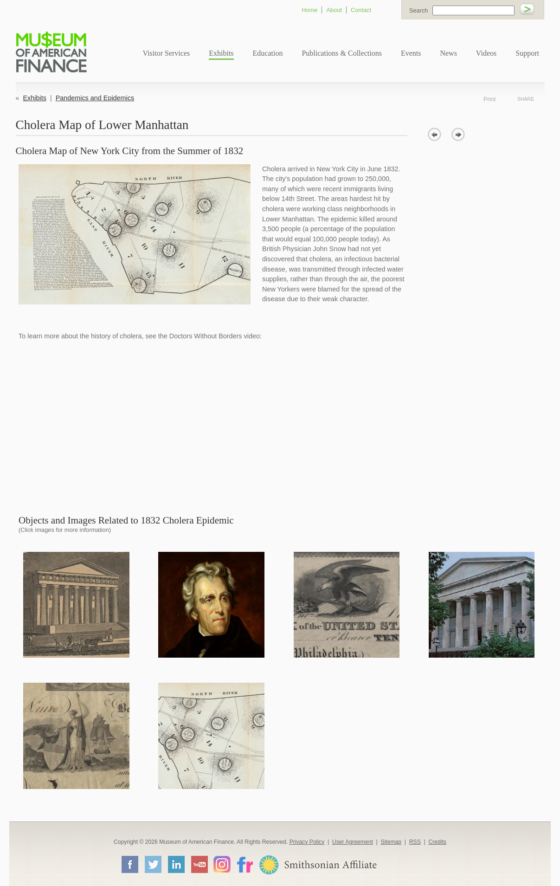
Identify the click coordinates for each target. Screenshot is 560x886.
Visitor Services (166, 53)
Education (268, 53)
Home (309, 9)
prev (434, 134)
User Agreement (352, 842)
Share (525, 99)
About (333, 9)
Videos (486, 53)
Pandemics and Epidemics (95, 98)
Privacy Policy (307, 842)
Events (411, 53)
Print (502, 98)
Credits (437, 842)
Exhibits (221, 53)
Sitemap (390, 842)
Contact (361, 9)
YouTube (199, 864)
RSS (415, 842)
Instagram (222, 864)
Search (418, 10)
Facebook (129, 864)
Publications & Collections (341, 53)
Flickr (244, 864)
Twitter (152, 864)
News (448, 53)
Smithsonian (317, 864)
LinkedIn (176, 864)
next (458, 134)
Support (527, 53)
